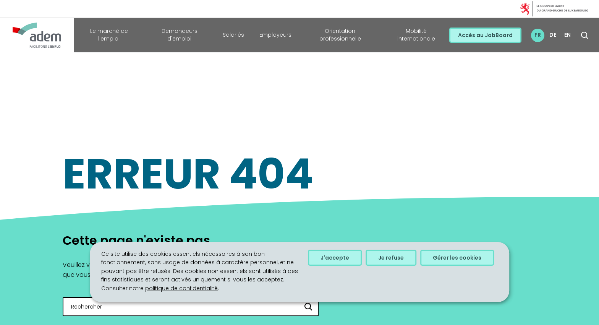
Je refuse (391, 258)
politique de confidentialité (181, 288)
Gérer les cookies (457, 258)
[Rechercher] (309, 306)
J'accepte (335, 258)
